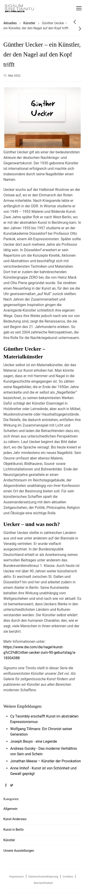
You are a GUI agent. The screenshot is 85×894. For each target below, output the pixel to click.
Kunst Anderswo (15, 819)
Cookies (68, 876)
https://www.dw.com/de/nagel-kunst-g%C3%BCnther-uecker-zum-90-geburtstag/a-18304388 (39, 652)
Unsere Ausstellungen (18, 850)
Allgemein (10, 809)
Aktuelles (10, 23)
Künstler (29, 23)
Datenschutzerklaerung (43, 876)
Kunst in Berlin (13, 829)
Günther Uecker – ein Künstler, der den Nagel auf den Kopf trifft (42, 54)
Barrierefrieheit (43, 883)
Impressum (16, 876)
